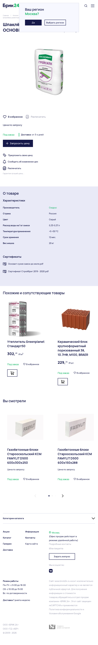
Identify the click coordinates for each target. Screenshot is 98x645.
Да (33, 22)
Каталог (16, 15)
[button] (35, 496)
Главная (6, 15)
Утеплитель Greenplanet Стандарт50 (26, 344)
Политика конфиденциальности (65, 609)
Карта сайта (31, 543)
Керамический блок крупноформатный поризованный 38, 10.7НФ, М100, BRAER (73, 348)
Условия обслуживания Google (65, 613)
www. (57, 581)
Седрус (53, 207)
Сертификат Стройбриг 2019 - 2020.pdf (26, 271)
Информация (32, 531)
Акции (6, 531)
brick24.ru (65, 581)
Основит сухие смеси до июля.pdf (23, 264)
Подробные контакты (60, 544)
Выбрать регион (55, 22)
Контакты (30, 537)
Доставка (8, 549)
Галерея (7, 543)
